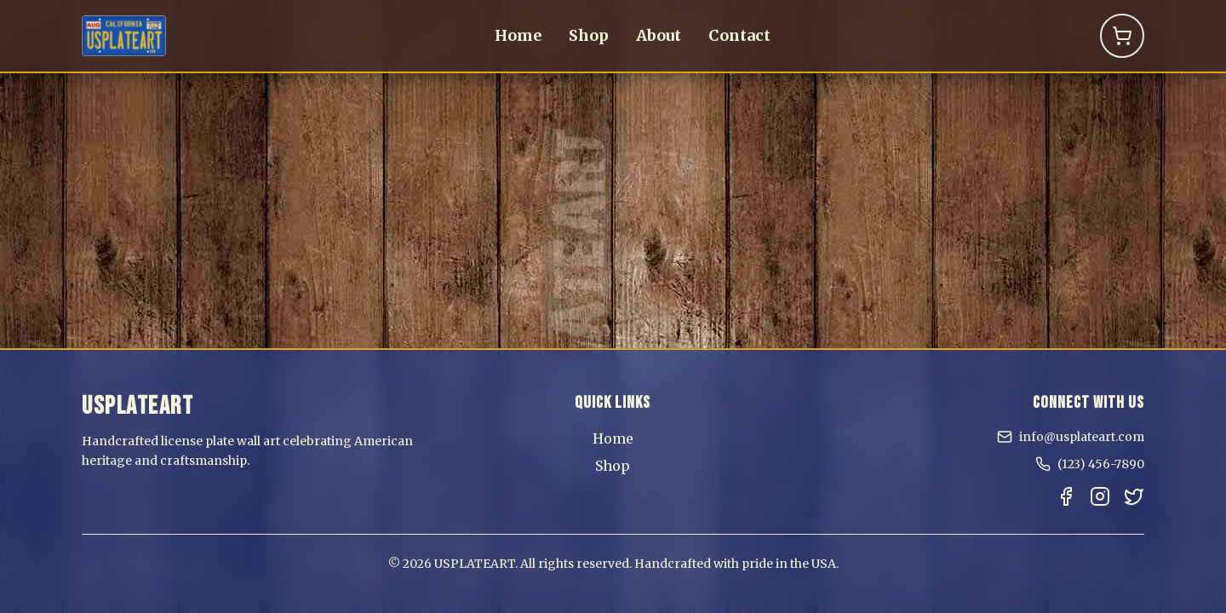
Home (518, 35)
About (658, 35)
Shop (589, 35)
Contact (739, 35)
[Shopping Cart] (1122, 36)
